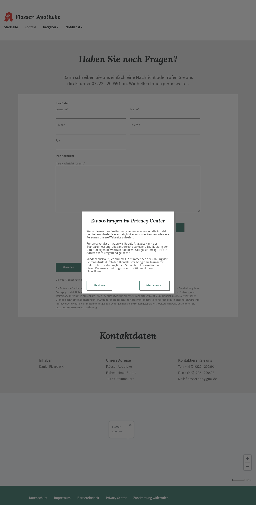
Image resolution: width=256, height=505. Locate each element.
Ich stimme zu (154, 285)
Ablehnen (99, 285)
